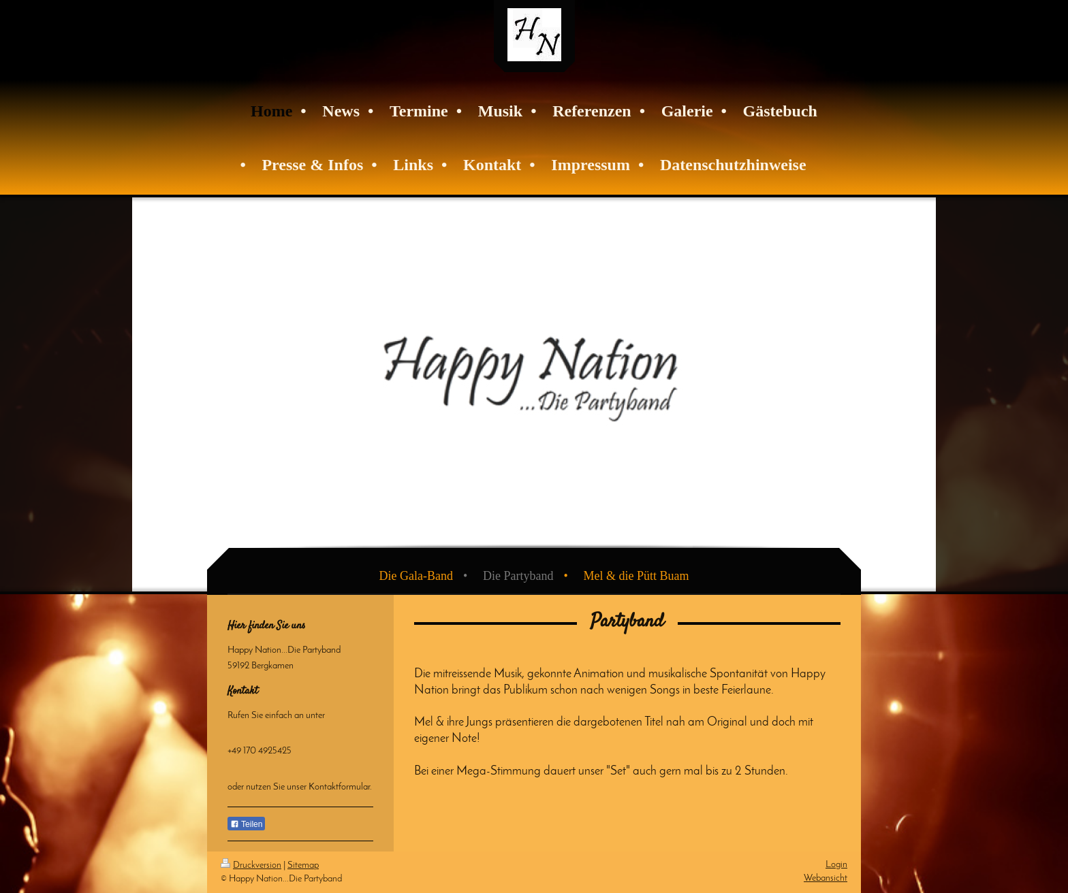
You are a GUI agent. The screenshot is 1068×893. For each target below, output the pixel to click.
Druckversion (251, 865)
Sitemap (303, 865)
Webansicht (825, 878)
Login (836, 865)
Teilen (246, 824)
